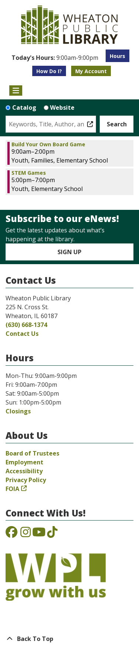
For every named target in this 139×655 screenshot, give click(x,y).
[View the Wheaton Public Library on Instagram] (25, 534)
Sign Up (69, 252)
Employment (24, 462)
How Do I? (49, 71)
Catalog (24, 107)
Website (62, 107)
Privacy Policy (26, 480)
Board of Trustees (32, 453)
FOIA (12, 489)
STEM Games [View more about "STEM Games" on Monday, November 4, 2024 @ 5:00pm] (28, 172)
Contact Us (22, 334)
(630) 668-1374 (26, 325)
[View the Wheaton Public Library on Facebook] (11, 534)
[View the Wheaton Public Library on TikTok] (52, 534)
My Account (91, 71)
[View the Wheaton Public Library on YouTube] (39, 534)
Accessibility (24, 471)
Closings (18, 411)
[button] (55, 58)
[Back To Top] (69, 639)
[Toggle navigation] (15, 90)
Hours (117, 55)
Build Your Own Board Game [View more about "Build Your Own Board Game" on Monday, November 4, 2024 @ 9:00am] (48, 144)
